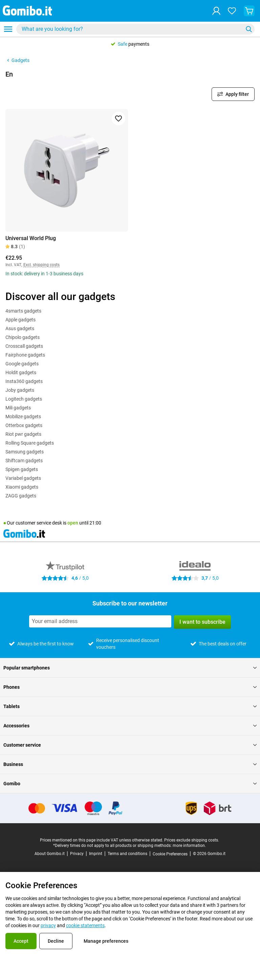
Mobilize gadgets (23, 416)
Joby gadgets (19, 390)
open (72, 523)
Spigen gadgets (21, 469)
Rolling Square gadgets (29, 443)
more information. (189, 845)
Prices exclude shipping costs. (191, 840)
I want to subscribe (202, 622)
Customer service (130, 745)
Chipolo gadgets (22, 337)
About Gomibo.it (50, 853)
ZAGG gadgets (20, 495)
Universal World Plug (30, 238)
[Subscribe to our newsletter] (100, 621)
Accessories (130, 725)
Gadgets (17, 60)
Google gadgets (22, 363)
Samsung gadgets (24, 451)
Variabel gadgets (23, 478)
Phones (130, 687)
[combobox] (135, 29)
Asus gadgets (19, 328)
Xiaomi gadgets (21, 487)
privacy (48, 925)
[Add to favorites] (118, 118)
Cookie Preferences (170, 854)
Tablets (130, 706)
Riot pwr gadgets (23, 434)
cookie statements (85, 925)
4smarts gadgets (23, 311)
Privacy (77, 853)
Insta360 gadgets (24, 381)
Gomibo (130, 783)
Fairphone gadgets (25, 355)
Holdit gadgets (20, 372)
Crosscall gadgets (24, 346)
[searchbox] (131, 29)
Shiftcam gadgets (24, 460)
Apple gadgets (20, 319)
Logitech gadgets (23, 399)
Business (130, 764)
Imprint (95, 853)
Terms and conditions (127, 853)
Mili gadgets (18, 407)
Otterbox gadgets (23, 425)
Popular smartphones (130, 667)
